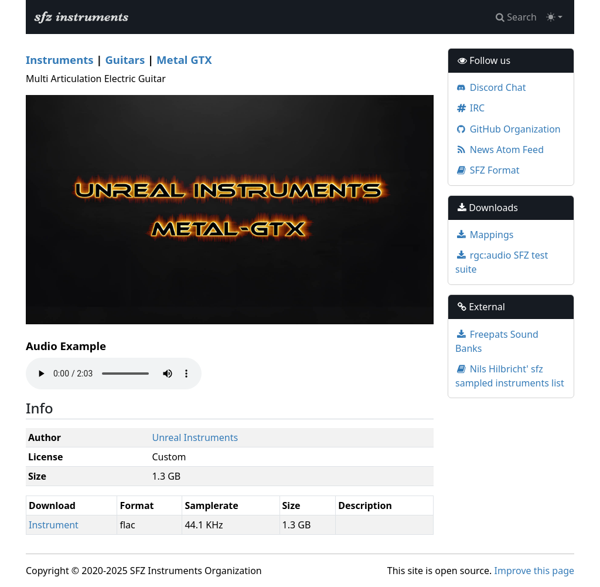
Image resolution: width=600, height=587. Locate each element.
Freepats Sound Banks (496, 341)
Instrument (54, 524)
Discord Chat (490, 87)
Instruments (60, 59)
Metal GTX (184, 59)
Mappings (484, 234)
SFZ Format (487, 170)
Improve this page (534, 570)
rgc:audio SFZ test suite (501, 262)
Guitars (125, 59)
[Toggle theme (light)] (554, 17)
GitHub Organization (508, 129)
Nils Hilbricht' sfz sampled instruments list (509, 375)
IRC (470, 107)
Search (516, 17)
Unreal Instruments (195, 437)
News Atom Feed (499, 149)
